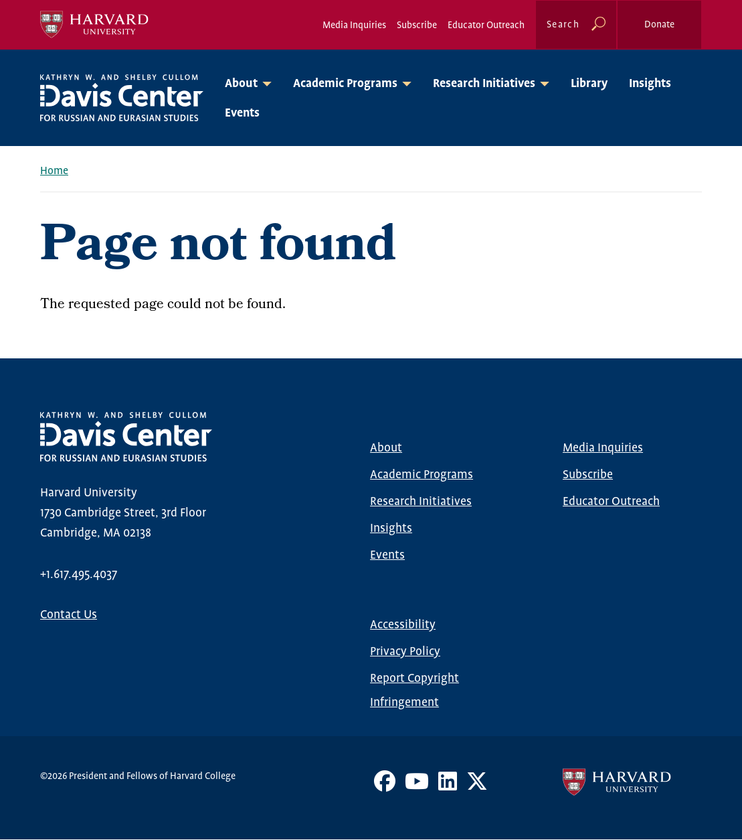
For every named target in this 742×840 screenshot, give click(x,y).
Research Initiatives (421, 501)
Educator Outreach (486, 25)
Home (54, 171)
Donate (659, 24)
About (386, 448)
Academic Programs (421, 475)
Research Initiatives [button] (484, 83)
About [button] (241, 83)
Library (589, 83)
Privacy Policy (405, 651)
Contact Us (68, 615)
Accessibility (403, 625)
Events (242, 113)
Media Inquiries (354, 25)
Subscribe (417, 25)
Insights (650, 83)
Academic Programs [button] (345, 83)
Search (563, 24)
